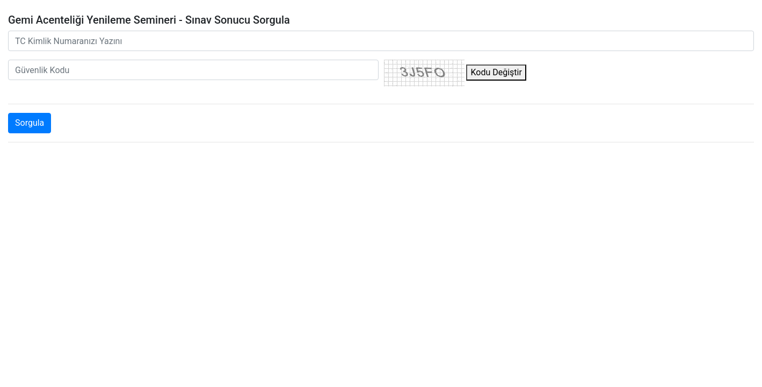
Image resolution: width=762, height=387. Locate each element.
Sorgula (29, 123)
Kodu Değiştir (495, 72)
